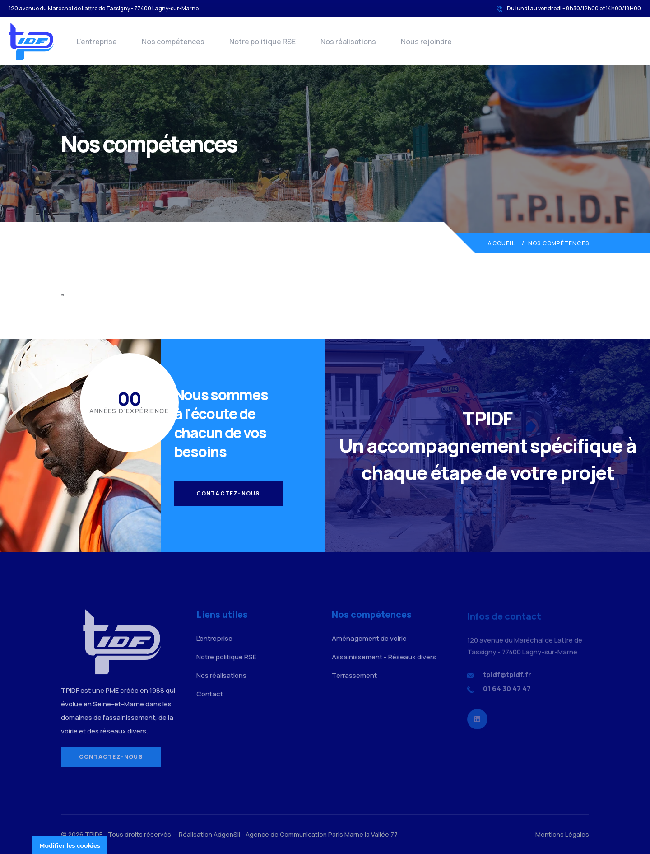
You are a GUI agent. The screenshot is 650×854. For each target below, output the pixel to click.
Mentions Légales (562, 834)
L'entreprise (97, 42)
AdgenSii (227, 834)
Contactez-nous (228, 493)
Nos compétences (173, 42)
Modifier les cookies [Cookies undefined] (69, 845)
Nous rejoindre (426, 42)
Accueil (501, 243)
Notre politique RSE (262, 42)
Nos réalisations (348, 42)
